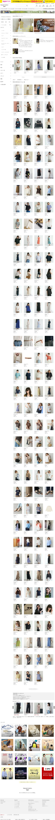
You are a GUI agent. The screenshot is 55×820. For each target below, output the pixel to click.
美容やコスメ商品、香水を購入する (20, 813)
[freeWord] (6, 25)
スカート (6, 40)
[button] (18, 67)
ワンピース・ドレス (6, 38)
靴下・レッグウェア (6, 54)
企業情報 (2, 817)
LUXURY (2, 797)
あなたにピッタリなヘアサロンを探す (6, 813)
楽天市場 (52, 3)
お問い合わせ (30, 800)
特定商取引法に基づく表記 (32, 803)
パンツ (6, 35)
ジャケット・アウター (6, 33)
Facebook (43, 797)
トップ (14, 14)
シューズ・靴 (6, 49)
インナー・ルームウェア (6, 52)
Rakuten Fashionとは (31, 797)
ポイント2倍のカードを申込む (33, 813)
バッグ (6, 47)
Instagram (43, 798)
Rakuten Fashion (17, 14)
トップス (6, 30)
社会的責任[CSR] (11, 817)
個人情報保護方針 (6, 817)
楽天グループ (48, 3)
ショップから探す (17, 797)
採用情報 (15, 817)
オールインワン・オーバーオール (6, 44)
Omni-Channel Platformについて (33, 804)
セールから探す (16, 800)
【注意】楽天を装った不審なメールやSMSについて (27, 776)
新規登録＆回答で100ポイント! (40, 3)
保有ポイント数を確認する (46, 813)
